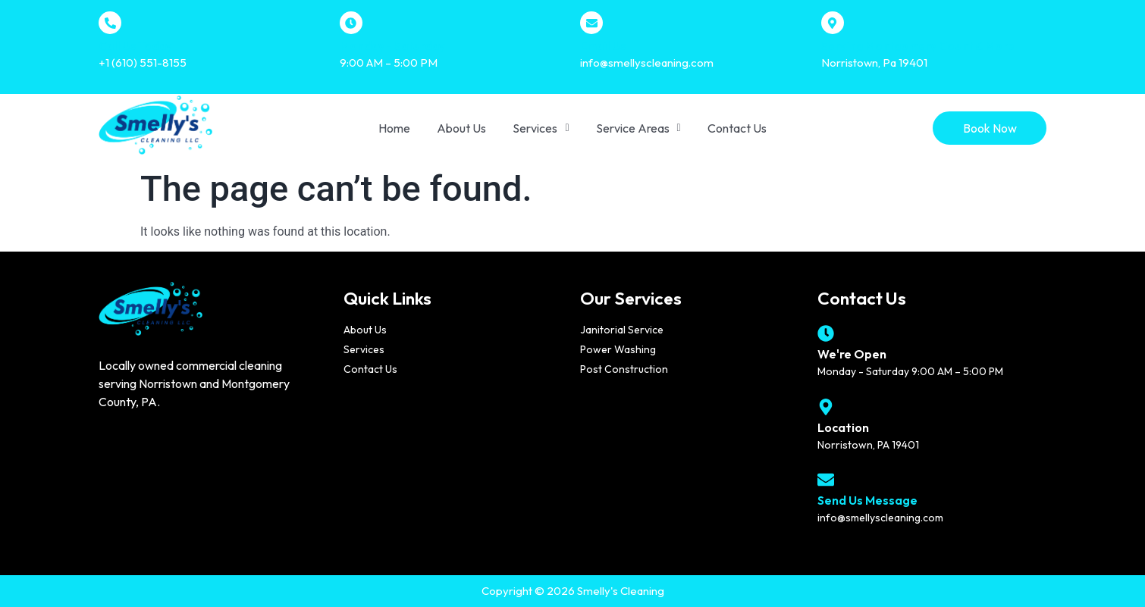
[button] (540, 128)
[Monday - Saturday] (351, 22)
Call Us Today (135, 46)
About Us (461, 128)
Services (541, 128)
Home (394, 128)
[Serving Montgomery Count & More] (832, 22)
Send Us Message (867, 500)
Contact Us (737, 128)
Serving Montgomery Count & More (918, 46)
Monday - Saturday (392, 46)
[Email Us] (591, 22)
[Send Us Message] (825, 479)
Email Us (603, 46)
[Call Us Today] (110, 22)
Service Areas (638, 128)
